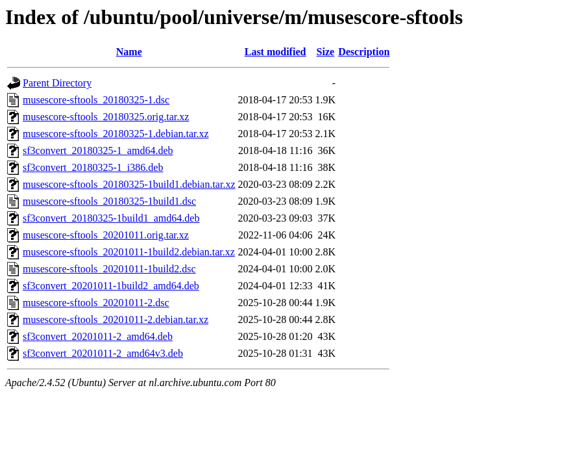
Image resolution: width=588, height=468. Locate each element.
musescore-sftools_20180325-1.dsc (96, 99)
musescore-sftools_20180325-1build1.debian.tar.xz (129, 184)
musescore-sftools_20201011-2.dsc (96, 302)
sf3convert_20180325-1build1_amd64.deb (111, 218)
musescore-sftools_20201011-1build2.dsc (109, 268)
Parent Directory (57, 82)
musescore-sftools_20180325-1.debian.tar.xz (116, 133)
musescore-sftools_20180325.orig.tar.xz (106, 116)
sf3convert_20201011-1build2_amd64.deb (111, 285)
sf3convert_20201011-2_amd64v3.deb (103, 353)
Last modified (275, 51)
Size (326, 51)
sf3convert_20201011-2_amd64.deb (98, 336)
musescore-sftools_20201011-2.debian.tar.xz (115, 319)
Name (129, 51)
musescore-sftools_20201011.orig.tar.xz (106, 234)
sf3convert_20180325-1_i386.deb (93, 167)
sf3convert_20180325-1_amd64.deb (98, 150)
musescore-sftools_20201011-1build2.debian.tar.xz (129, 251)
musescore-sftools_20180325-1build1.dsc (109, 201)
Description (363, 51)
